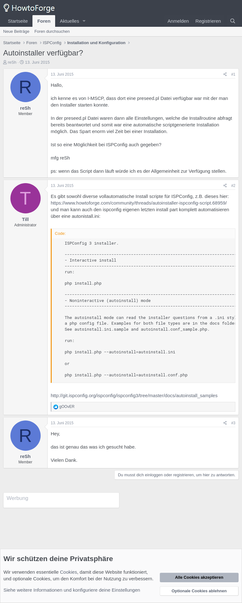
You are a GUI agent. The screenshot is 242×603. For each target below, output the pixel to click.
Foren (43, 21)
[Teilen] (225, 74)
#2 (233, 185)
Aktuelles (69, 21)
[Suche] (233, 21)
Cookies (68, 572)
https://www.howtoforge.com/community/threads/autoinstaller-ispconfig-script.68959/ (139, 203)
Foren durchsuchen (52, 31)
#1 (233, 74)
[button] (84, 21)
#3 (233, 423)
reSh (12, 62)
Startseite (18, 21)
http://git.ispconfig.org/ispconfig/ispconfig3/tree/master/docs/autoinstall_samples (134, 395)
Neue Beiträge (16, 31)
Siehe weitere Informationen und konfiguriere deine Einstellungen (71, 590)
